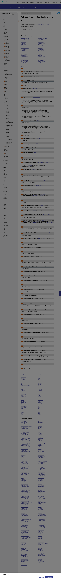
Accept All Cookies (49, 578)
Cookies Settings (41, 578)
